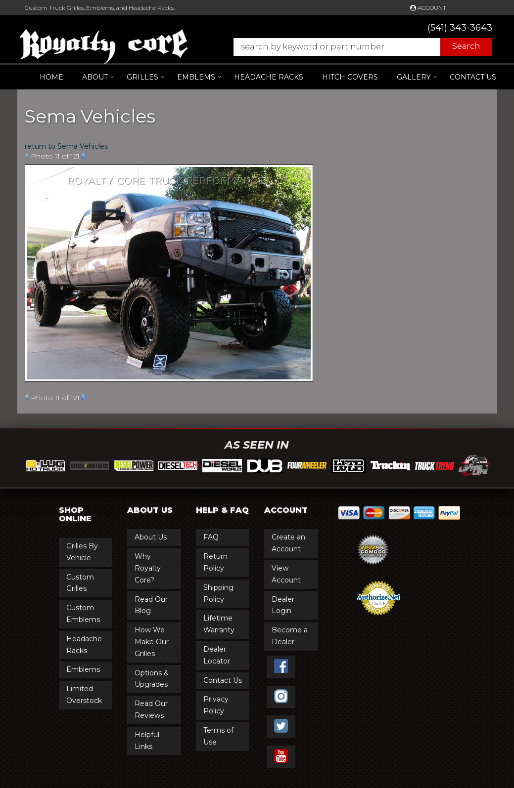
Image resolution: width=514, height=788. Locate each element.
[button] (358, 47)
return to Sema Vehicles (66, 146)
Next (84, 156)
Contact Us (473, 77)
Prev (26, 156)
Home (51, 77)
